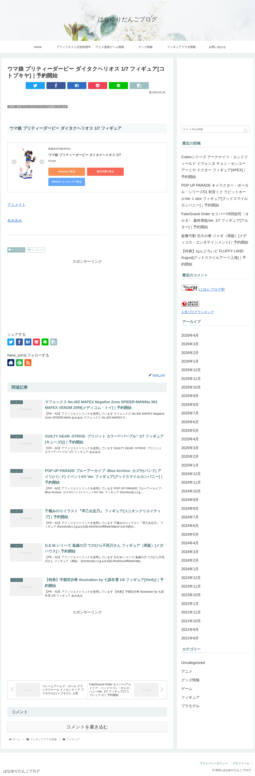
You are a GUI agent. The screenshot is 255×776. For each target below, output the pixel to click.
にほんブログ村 (203, 289)
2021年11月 (191, 612)
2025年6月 (190, 422)
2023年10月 (191, 595)
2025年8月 (190, 405)
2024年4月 (190, 543)
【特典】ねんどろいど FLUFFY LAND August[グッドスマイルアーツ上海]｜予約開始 (213, 257)
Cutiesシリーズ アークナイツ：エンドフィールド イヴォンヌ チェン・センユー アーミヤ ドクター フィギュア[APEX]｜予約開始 (214, 167)
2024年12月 (191, 474)
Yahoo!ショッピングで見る (67, 181)
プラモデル (190, 706)
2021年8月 (190, 638)
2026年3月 (190, 344)
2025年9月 (190, 396)
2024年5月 (190, 534)
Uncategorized (193, 663)
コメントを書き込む (87, 726)
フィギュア (16, 249)
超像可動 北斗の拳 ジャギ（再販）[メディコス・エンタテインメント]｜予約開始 (214, 239)
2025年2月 (190, 456)
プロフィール (240, 763)
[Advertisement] (87, 293)
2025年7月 (190, 413)
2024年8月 (190, 509)
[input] (215, 129)
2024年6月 (190, 526)
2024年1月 (190, 569)
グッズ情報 (190, 680)
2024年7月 (190, 517)
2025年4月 (190, 439)
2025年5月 (190, 431)
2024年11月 (191, 482)
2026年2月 (190, 353)
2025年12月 (191, 370)
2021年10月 (191, 621)
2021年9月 (190, 630)
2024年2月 (190, 560)
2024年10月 (191, 491)
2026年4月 (190, 335)
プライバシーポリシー (214, 763)
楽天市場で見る (105, 171)
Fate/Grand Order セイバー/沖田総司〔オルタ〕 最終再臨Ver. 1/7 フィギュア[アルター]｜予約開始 (215, 220)
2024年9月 (190, 500)
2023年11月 (191, 586)
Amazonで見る (66, 171)
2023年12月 (191, 578)
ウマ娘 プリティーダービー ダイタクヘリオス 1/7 (84, 155)
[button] (245, 130)
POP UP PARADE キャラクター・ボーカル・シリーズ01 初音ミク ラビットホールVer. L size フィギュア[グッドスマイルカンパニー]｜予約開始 (214, 195)
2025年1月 (190, 465)
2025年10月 (191, 387)
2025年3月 (190, 448)
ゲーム (186, 689)
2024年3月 (190, 552)
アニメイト (16, 205)
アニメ (186, 671)
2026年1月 (190, 361)
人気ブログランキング (197, 312)
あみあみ (14, 220)
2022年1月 (190, 604)
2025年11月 (191, 379)
